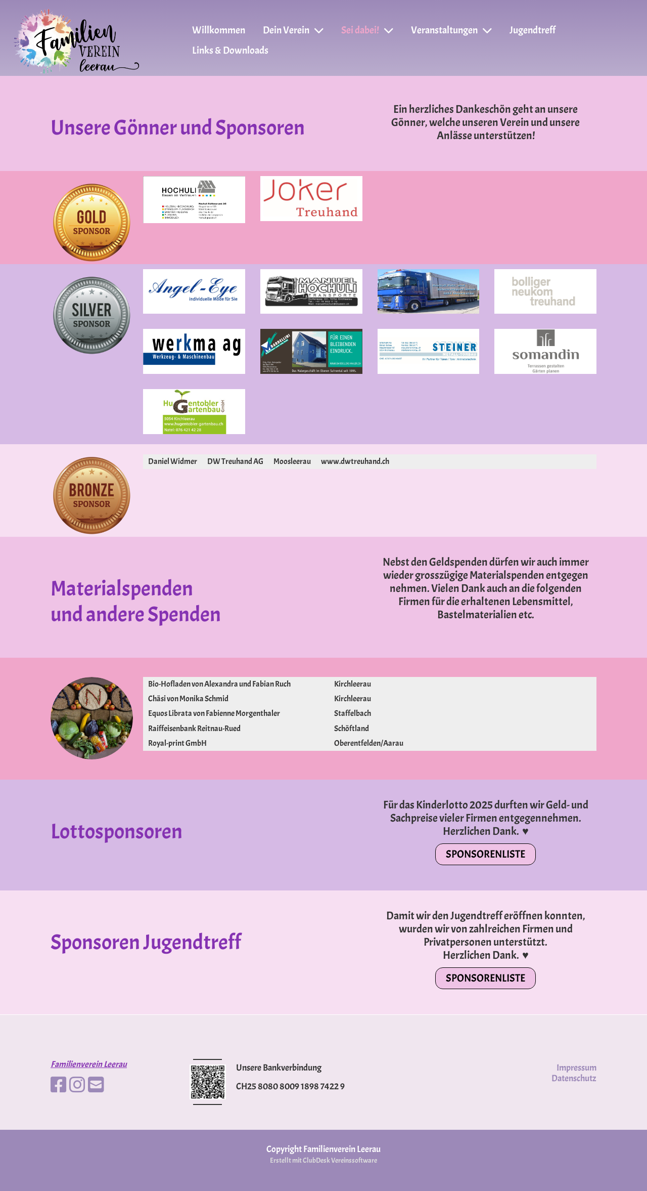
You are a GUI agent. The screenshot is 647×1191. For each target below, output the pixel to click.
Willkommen (218, 30)
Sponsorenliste (485, 854)
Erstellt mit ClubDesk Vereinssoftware (323, 1160)
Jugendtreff (533, 30)
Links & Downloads (230, 50)
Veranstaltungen (451, 30)
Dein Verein (293, 30)
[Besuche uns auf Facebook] (59, 1085)
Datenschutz (573, 1078)
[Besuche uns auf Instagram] (77, 1085)
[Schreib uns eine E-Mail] (96, 1085)
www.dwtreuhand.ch (355, 461)
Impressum (576, 1068)
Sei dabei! (367, 30)
